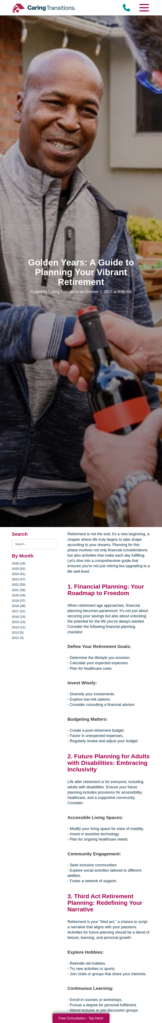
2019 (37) (18, 600)
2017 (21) (18, 611)
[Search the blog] (34, 544)
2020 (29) (18, 595)
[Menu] (144, 7)
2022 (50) (18, 584)
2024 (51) (18, 574)
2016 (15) (18, 616)
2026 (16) (18, 563)
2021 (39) (18, 590)
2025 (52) (18, 568)
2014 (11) (18, 627)
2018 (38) (18, 606)
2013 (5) (18, 632)
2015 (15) (18, 622)
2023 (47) (18, 579)
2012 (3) (18, 638)
